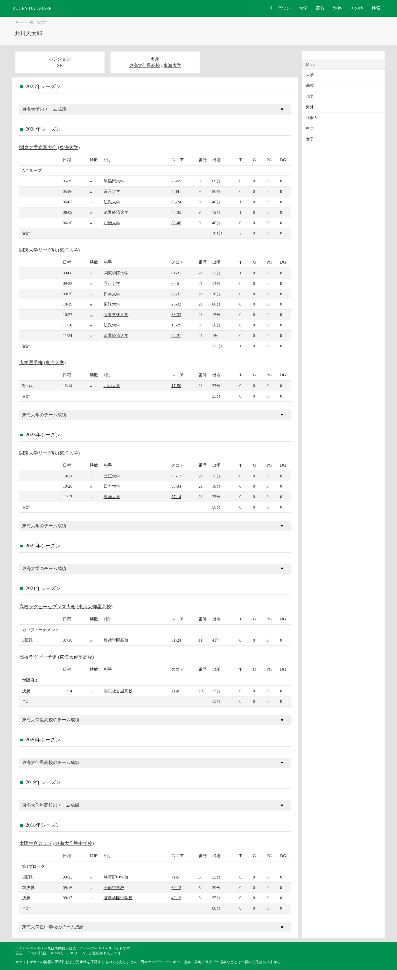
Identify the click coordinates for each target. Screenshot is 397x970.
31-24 (176, 640)
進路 (337, 8)
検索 (376, 8)
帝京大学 (112, 191)
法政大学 (112, 201)
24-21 (176, 335)
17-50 (176, 385)
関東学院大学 (116, 273)
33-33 (176, 314)
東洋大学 (112, 304)
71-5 (175, 877)
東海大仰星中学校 (73, 843)
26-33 (176, 304)
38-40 (176, 222)
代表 (310, 96)
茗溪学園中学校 (118, 897)
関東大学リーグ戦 (38, 250)
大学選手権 (31, 362)
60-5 (175, 283)
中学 (310, 128)
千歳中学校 (114, 887)
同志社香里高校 (118, 690)
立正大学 (112, 283)
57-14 (176, 496)
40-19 (176, 897)
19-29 (176, 325)
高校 (320, 8)
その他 (356, 8)
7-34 (175, 191)
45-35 (176, 212)
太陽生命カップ (35, 843)
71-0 (175, 690)
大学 (303, 8)
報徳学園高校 (116, 640)
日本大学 (112, 293)
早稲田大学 (114, 181)
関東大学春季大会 (38, 147)
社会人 (312, 118)
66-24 (176, 201)
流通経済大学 (116, 212)
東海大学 (172, 65)
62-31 (176, 293)
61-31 (176, 273)
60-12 (176, 887)
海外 (310, 107)
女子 (310, 139)
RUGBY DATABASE (32, 8)
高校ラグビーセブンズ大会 (47, 606)
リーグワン (280, 8)
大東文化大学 (116, 314)
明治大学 (112, 222)
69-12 (176, 476)
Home (19, 22)
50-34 (176, 486)
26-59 (176, 181)
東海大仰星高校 (144, 65)
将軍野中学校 (116, 877)
